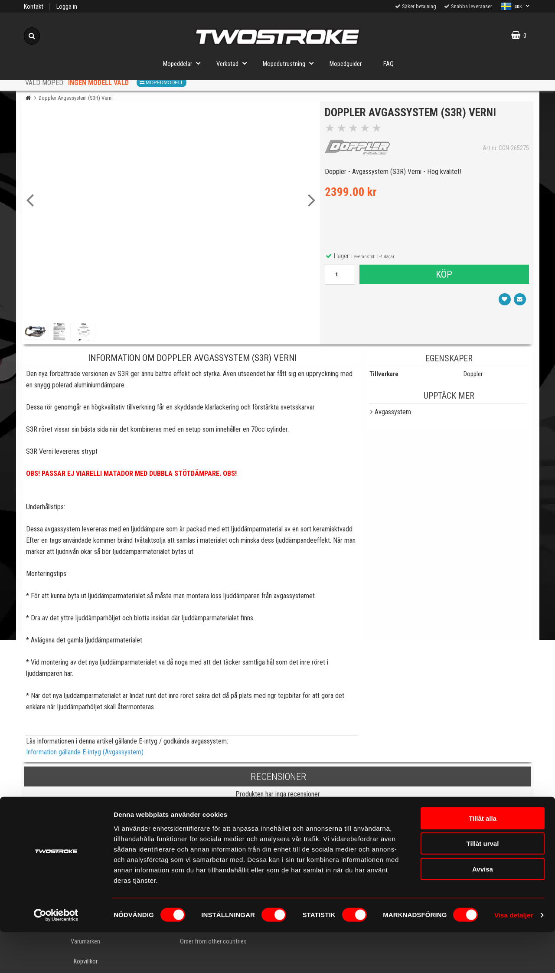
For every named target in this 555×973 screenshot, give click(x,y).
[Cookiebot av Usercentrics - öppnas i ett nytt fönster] (56, 956)
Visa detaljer (513, 956)
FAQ (388, 64)
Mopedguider (346, 64)
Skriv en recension (278, 811)
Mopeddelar (184, 63)
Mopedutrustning (291, 63)
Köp (443, 276)
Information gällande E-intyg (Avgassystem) (85, 752)
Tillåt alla (482, 858)
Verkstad (234, 63)
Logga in (66, 6)
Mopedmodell (161, 82)
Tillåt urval (483, 884)
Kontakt (33, 6)
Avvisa (482, 909)
